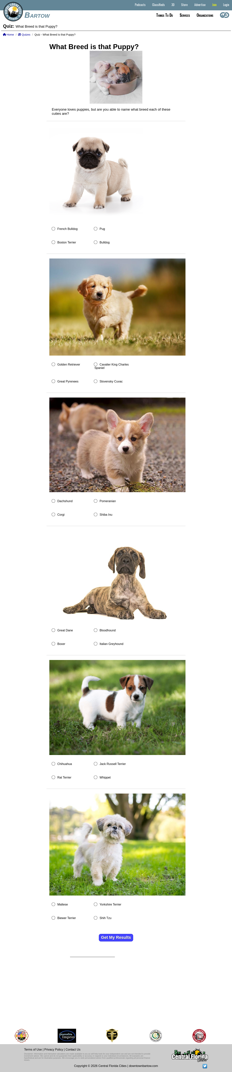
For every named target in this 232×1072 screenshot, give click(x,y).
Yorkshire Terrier (110, 904)
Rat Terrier (64, 777)
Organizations (205, 15)
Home (8, 34)
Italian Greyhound (111, 643)
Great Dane (65, 630)
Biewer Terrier (66, 918)
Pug (102, 228)
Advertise (199, 4)
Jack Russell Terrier (113, 764)
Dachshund (64, 501)
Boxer (61, 643)
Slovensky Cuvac (111, 381)
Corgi (60, 514)
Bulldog (105, 242)
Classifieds (158, 4)
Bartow (37, 15)
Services (185, 15)
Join (214, 4)
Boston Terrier (66, 242)
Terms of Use (33, 1049)
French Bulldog (67, 228)
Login (226, 4)
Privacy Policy (53, 1049)
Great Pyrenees (67, 381)
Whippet (105, 777)
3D (173, 4)
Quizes (24, 34)
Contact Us (73, 1049)
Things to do (164, 15)
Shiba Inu (106, 514)
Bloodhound (108, 630)
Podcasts (140, 4)
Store (184, 4)
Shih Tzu (105, 918)
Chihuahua (64, 764)
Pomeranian (108, 501)
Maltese (62, 904)
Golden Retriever (68, 364)
